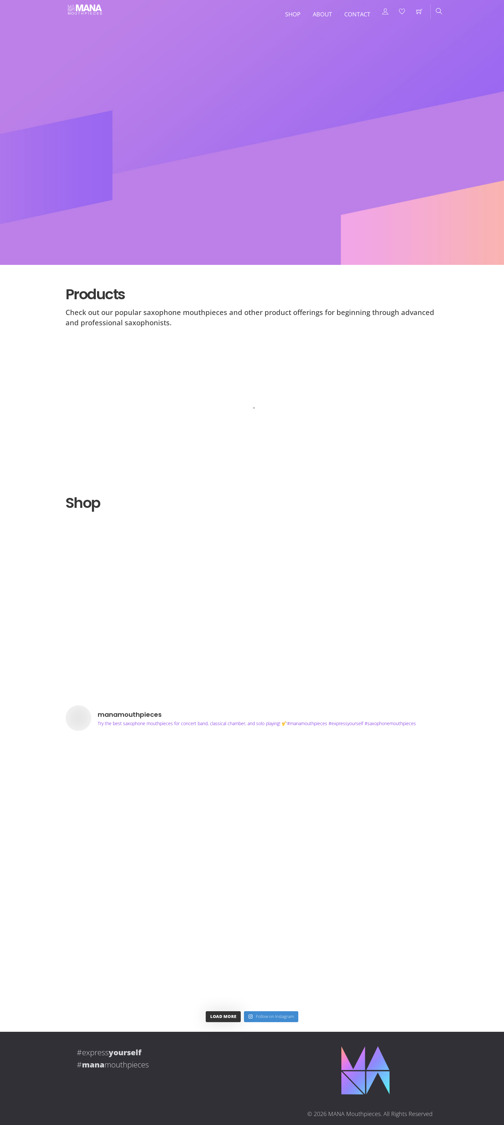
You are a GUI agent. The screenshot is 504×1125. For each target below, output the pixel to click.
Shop (293, 14)
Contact (357, 14)
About (322, 14)
